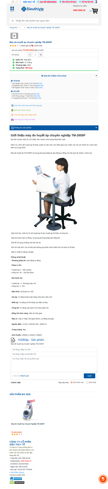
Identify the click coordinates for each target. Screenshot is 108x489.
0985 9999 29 (79, 10)
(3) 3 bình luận (35, 46)
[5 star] (20, 46)
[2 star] (13, 46)
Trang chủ (13, 28)
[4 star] (18, 46)
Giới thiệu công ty (17, 472)
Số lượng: (15, 55)
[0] (94, 11)
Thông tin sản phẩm (21, 127)
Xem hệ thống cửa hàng (54, 76)
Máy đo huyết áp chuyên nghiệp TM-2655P (43, 28)
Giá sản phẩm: (17, 50)
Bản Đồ (39, 83)
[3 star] (15, 46)
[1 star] (11, 46)
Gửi (89, 376)
